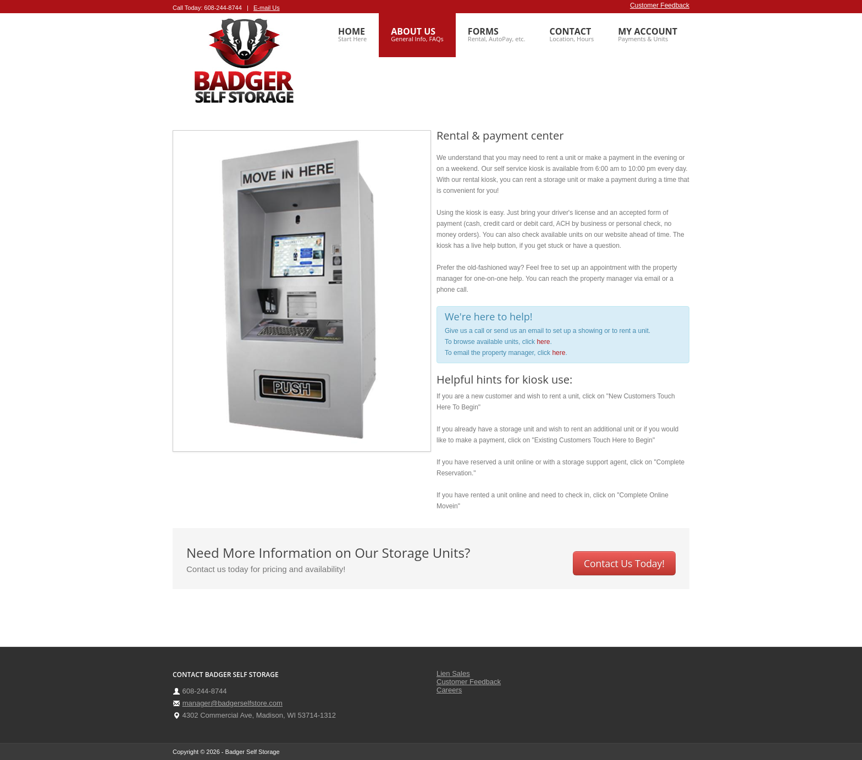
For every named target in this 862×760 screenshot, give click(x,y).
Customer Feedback (659, 5)
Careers (449, 690)
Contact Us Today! (624, 563)
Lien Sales (453, 673)
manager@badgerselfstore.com (233, 703)
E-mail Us (266, 7)
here (543, 342)
